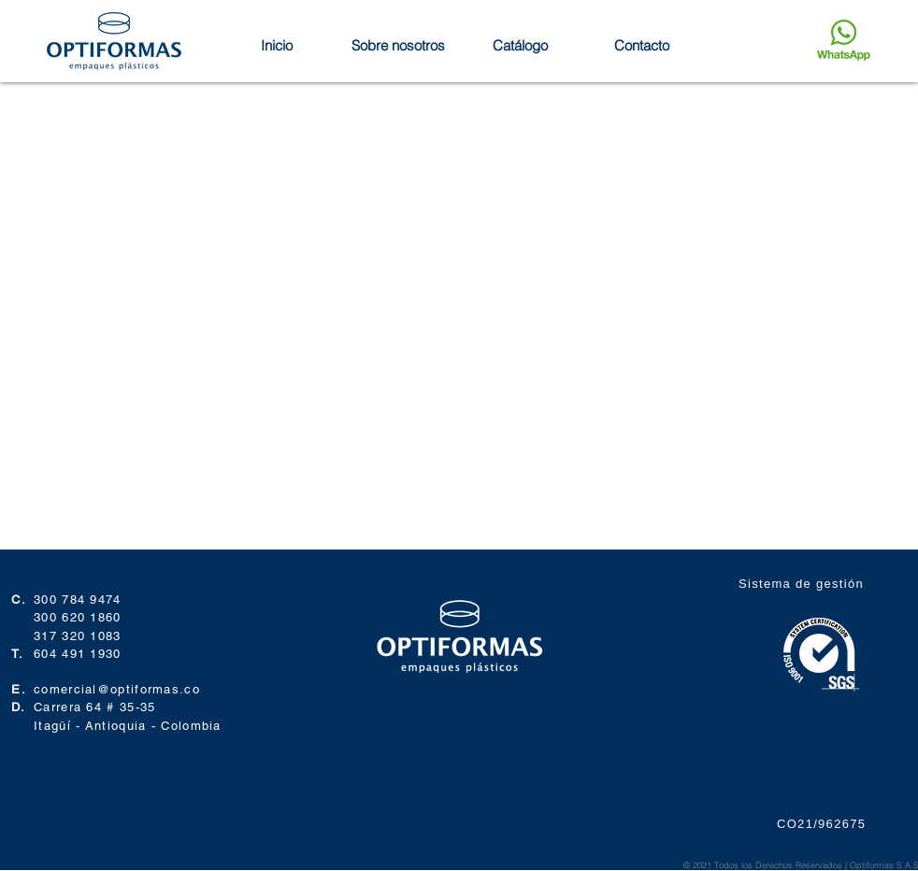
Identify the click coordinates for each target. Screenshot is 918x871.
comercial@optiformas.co (117, 689)
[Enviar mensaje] (843, 40)
